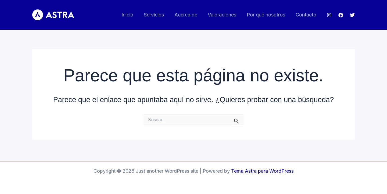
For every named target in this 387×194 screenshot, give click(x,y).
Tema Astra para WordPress (262, 171)
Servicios (157, 15)
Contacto (306, 15)
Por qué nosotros (267, 15)
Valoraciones (224, 15)
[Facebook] (340, 15)
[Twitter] (352, 15)
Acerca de (188, 15)
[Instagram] (329, 15)
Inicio (132, 15)
